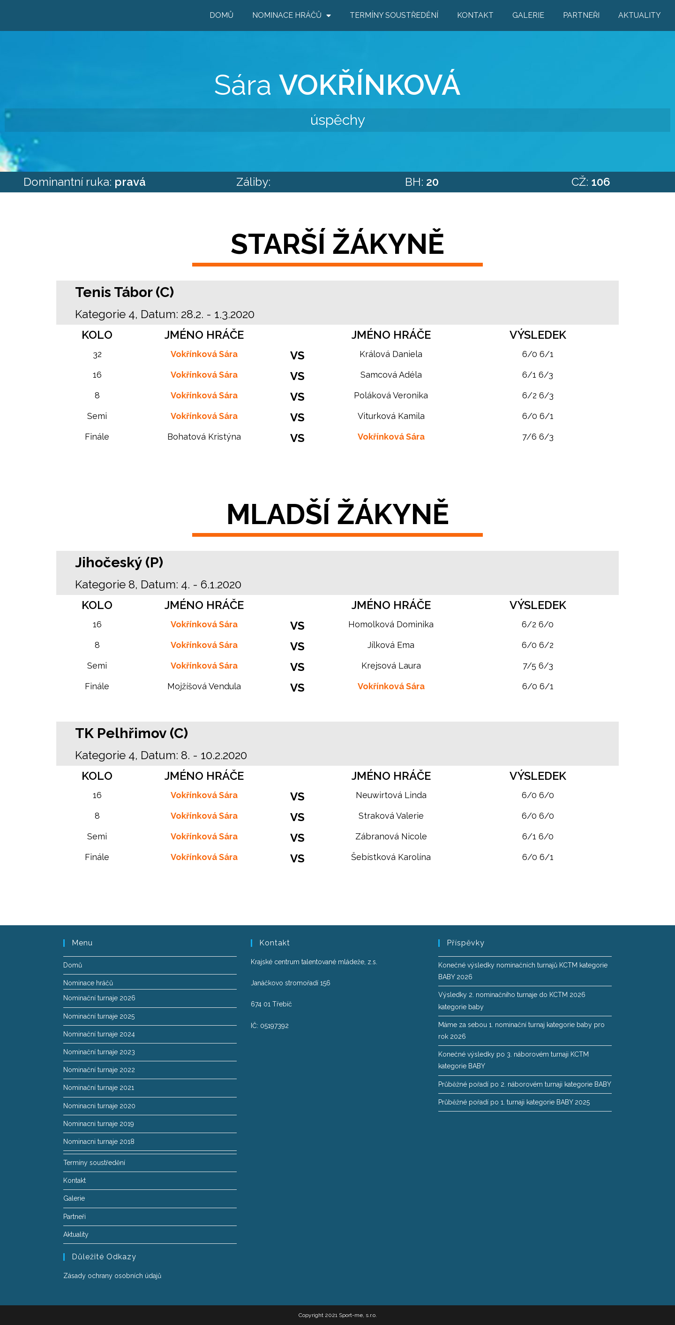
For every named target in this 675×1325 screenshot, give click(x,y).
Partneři (581, 15)
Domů (221, 15)
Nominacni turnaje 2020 (99, 1106)
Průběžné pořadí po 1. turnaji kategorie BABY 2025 (514, 1102)
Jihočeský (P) (119, 562)
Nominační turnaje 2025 (99, 1016)
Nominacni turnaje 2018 (99, 1141)
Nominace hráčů (291, 15)
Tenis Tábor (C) (124, 292)
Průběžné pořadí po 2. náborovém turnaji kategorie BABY (524, 1084)
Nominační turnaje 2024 (99, 1034)
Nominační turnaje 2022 (99, 1070)
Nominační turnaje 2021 (98, 1087)
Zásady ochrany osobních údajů (112, 1275)
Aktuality (639, 15)
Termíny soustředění (394, 15)
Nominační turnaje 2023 (99, 1052)
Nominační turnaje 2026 (99, 998)
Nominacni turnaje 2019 (98, 1123)
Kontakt (475, 15)
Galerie (528, 15)
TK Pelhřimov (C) (131, 733)
